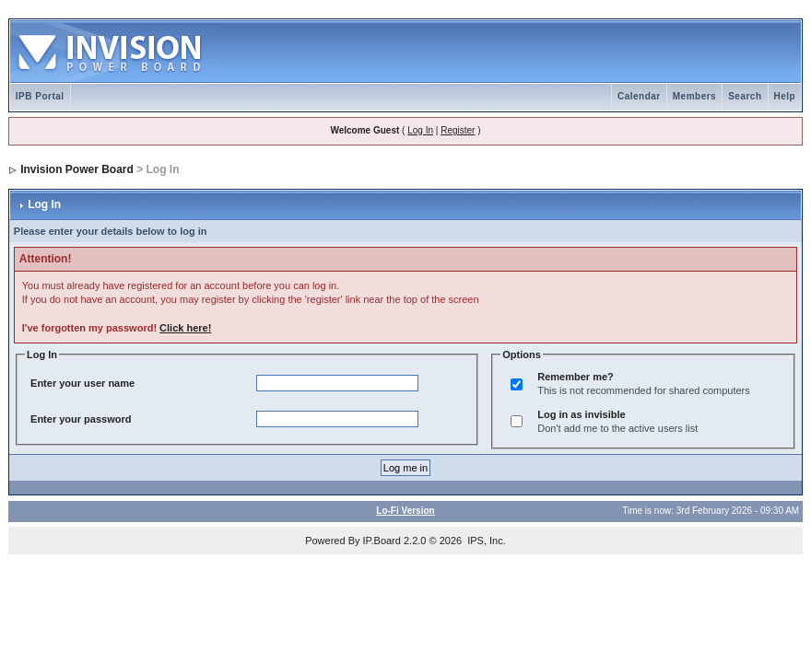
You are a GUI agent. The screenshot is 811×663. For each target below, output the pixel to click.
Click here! (185, 327)
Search (744, 96)
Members (694, 96)
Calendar (639, 96)
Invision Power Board (77, 169)
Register (458, 130)
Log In (420, 130)
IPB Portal (40, 96)
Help (785, 96)
